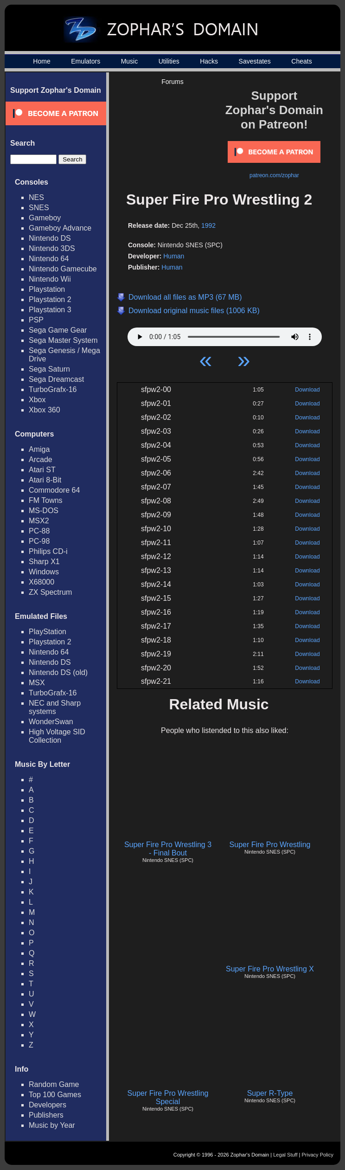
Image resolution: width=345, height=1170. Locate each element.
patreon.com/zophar (274, 175)
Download (307, 389)
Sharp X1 (44, 562)
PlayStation (47, 632)
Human (173, 256)
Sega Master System (63, 340)
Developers (47, 1105)
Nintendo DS (50, 238)
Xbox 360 (44, 410)
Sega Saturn (49, 369)
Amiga (39, 449)
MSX (37, 683)
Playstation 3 (50, 310)
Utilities (169, 61)
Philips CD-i (48, 551)
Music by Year (52, 1125)
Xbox (37, 400)
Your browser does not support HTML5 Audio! (225, 334)
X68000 (41, 582)
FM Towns (46, 500)
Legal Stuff (285, 1154)
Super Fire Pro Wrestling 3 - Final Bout (167, 849)
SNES (39, 208)
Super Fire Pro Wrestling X (270, 969)
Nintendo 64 (49, 259)
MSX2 (39, 521)
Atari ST (42, 470)
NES (36, 197)
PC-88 (39, 531)
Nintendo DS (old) (58, 672)
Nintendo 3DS (52, 248)
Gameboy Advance (60, 228)
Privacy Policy (317, 1154)
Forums (172, 81)
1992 (208, 225)
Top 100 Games (55, 1095)
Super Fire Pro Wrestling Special (168, 1097)
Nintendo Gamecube (63, 269)
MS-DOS (43, 510)
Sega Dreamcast (56, 379)
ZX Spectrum (50, 592)
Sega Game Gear (58, 330)
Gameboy (45, 218)
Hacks (209, 61)
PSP (36, 320)
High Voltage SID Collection (57, 736)
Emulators (85, 61)
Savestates (255, 61)
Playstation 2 (50, 299)
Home (41, 61)
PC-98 (39, 541)
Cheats (301, 61)
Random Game (54, 1084)
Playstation (47, 289)
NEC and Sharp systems (55, 707)
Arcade (40, 459)
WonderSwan (51, 722)
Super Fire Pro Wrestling (270, 845)
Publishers (46, 1115)
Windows (44, 572)
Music (129, 61)
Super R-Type (270, 1093)
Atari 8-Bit (45, 480)
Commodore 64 (54, 490)
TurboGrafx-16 (53, 389)
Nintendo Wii (50, 279)
